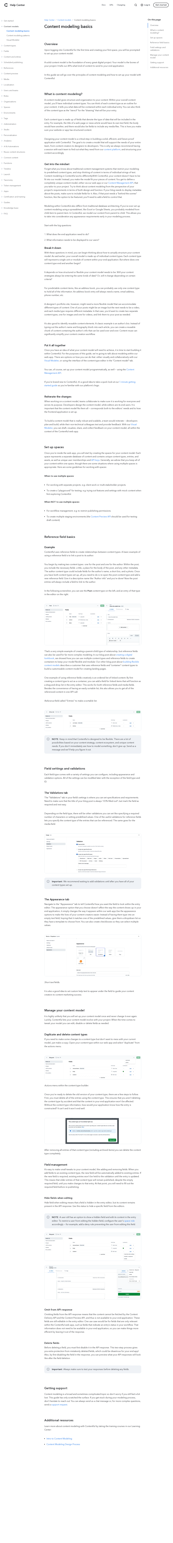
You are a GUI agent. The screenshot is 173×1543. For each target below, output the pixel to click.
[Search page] (135, 5)
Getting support (157, 62)
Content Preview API (101, 516)
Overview (154, 25)
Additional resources (159, 67)
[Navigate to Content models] (64, 20)
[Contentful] (6, 5)
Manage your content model (159, 56)
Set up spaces (156, 38)
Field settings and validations (158, 48)
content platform (112, 149)
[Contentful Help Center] (17, 5)
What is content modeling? (157, 31)
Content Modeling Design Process (63, 1444)
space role (129, 1221)
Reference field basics (159, 42)
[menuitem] (104, 5)
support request (59, 1404)
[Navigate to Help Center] (49, 20)
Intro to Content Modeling (59, 1438)
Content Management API (120, 183)
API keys (95, 460)
